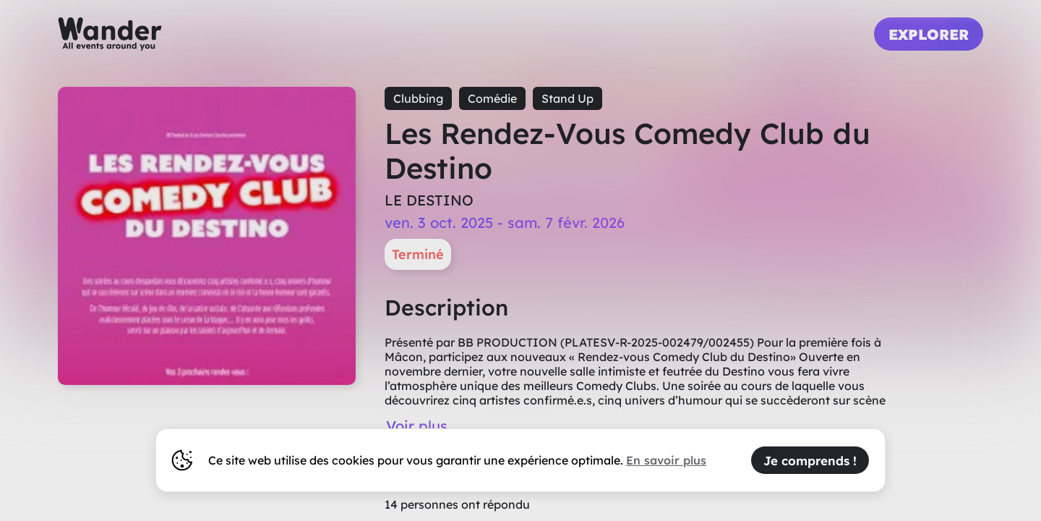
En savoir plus (666, 460)
